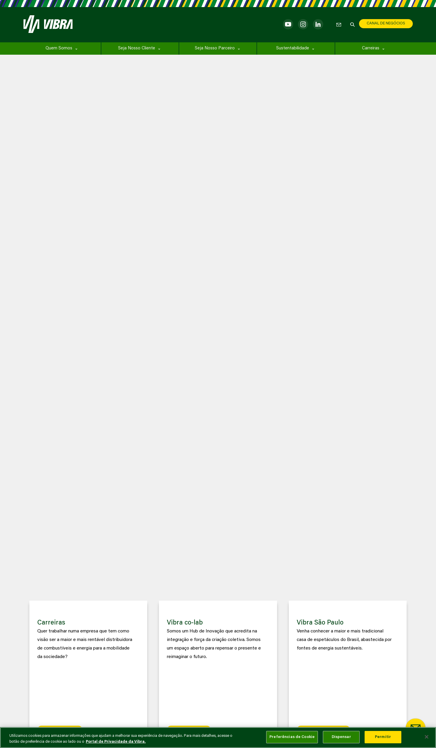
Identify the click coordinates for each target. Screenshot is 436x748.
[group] (88, 671)
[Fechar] (426, 736)
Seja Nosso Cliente (136, 48)
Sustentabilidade (292, 48)
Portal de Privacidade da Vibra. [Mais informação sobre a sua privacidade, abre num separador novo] (116, 742)
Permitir (383, 737)
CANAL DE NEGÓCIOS (386, 23)
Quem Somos (59, 48)
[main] (218, 737)
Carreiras (370, 48)
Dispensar (341, 737)
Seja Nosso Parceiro (215, 48)
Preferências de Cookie (292, 737)
